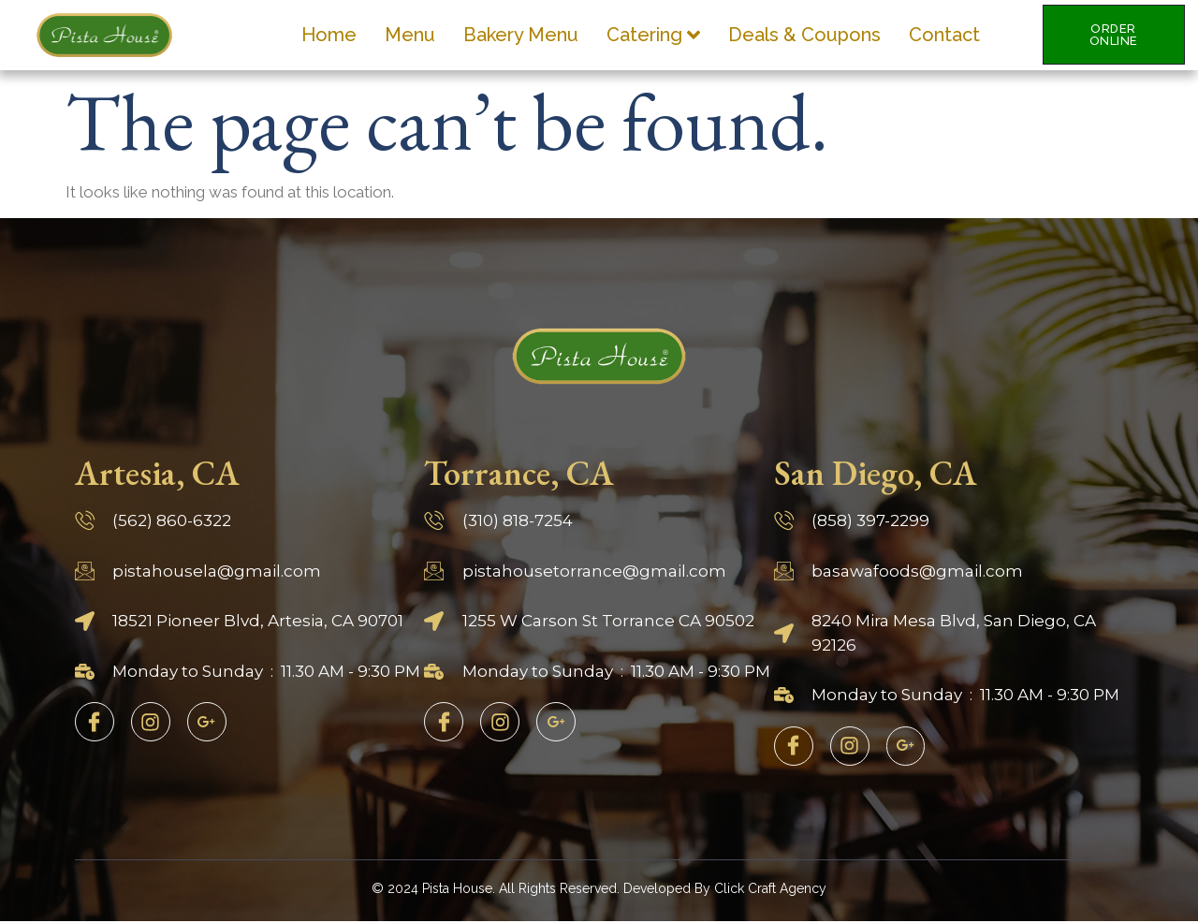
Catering (653, 34)
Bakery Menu (520, 34)
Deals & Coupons (804, 34)
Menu (410, 34)
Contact (944, 34)
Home (329, 34)
